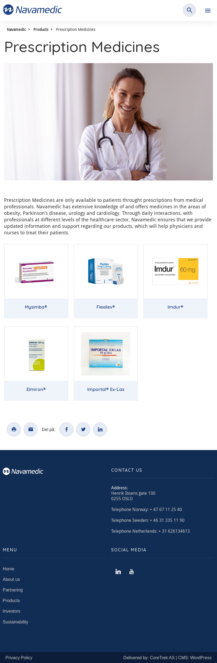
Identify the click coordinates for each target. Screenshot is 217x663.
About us (11, 579)
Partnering (13, 590)
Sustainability (15, 622)
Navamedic (16, 29)
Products (40, 29)
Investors (11, 611)
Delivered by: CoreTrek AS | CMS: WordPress (167, 657)
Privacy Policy (19, 657)
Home (8, 569)
